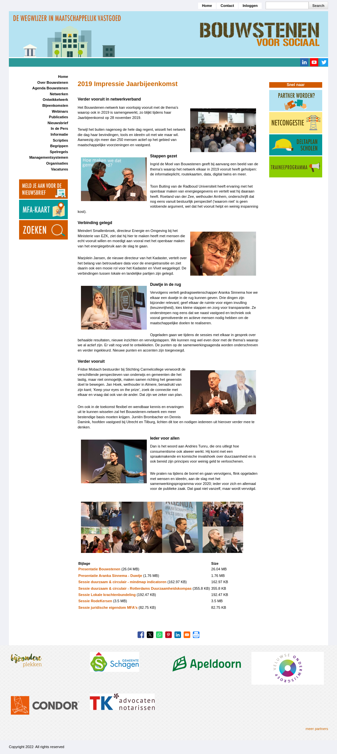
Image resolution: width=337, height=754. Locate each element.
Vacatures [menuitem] (59, 169)
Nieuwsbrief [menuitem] (58, 123)
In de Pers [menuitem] (59, 128)
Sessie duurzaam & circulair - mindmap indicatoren (122, 582)
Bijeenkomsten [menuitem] (55, 105)
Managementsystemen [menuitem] (48, 157)
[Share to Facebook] (141, 634)
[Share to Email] (187, 634)
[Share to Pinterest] (168, 634)
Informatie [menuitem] (59, 134)
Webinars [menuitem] (60, 111)
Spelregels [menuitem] (59, 152)
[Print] (196, 634)
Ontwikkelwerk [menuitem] (55, 100)
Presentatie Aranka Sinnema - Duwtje (110, 576)
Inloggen (250, 6)
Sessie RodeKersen (95, 601)
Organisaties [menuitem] (57, 163)
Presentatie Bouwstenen (99, 569)
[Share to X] (150, 634)
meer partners (317, 729)
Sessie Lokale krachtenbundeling (107, 595)
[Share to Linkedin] (177, 634)
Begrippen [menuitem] (59, 146)
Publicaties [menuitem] (58, 117)
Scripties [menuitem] (60, 140)
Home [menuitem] (63, 77)
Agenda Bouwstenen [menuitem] (50, 88)
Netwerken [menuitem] (59, 94)
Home (207, 6)
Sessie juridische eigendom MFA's (108, 607)
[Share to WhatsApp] (159, 634)
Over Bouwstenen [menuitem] (52, 82)
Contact (227, 6)
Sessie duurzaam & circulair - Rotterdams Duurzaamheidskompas (135, 588)
